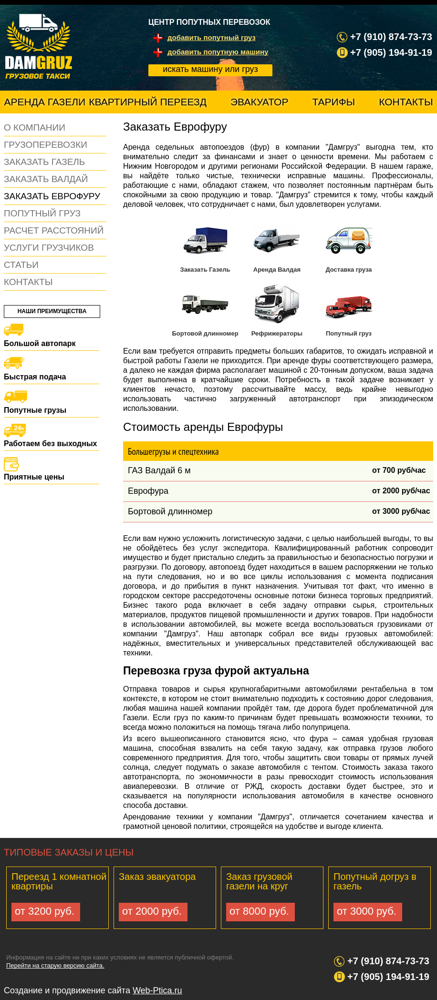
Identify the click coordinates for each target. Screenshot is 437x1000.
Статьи (21, 265)
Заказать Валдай (46, 179)
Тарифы (333, 101)
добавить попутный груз (211, 37)
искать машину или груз (210, 69)
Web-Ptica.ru (157, 990)
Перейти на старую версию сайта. (55, 965)
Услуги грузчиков (49, 248)
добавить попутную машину (217, 52)
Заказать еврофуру (52, 196)
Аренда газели (45, 101)
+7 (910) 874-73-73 (388, 961)
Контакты (406, 101)
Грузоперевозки (45, 145)
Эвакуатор (259, 101)
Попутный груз (42, 213)
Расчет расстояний (54, 230)
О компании (34, 127)
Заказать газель (44, 162)
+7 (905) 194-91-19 (388, 976)
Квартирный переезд (148, 101)
